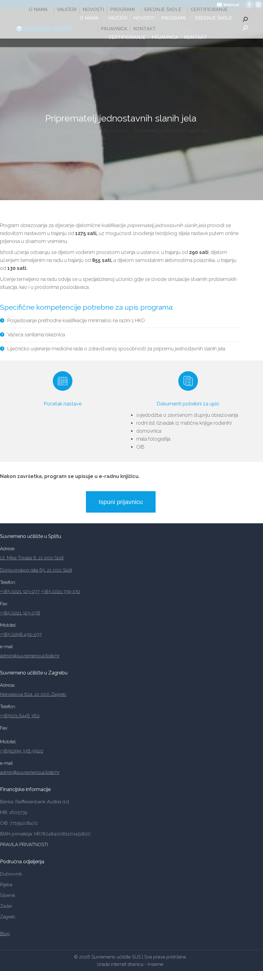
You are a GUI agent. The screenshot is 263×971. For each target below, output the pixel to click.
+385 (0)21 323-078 (20, 613)
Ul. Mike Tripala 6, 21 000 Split (32, 558)
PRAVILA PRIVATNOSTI (24, 844)
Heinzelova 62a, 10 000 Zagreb (33, 694)
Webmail (228, 5)
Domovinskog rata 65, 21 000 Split (36, 570)
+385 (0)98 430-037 (21, 634)
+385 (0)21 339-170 (60, 591)
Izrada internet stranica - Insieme (130, 964)
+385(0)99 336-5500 (21, 751)
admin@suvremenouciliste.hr (30, 656)
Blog (5, 933)
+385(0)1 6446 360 (20, 716)
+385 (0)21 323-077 (20, 591)
